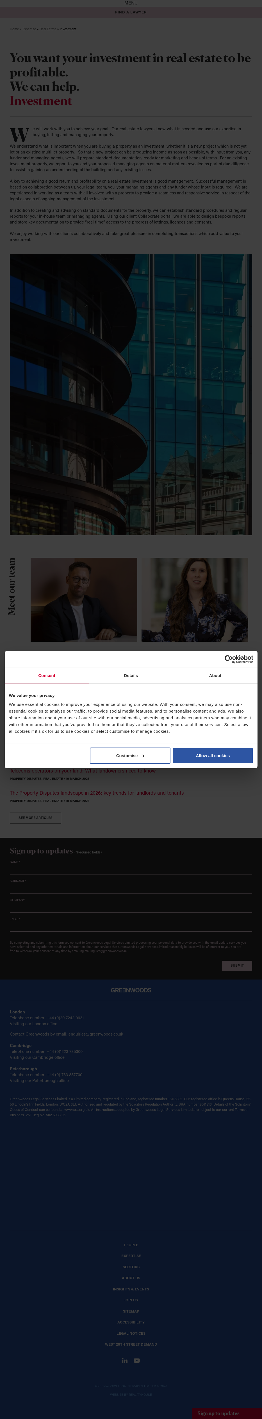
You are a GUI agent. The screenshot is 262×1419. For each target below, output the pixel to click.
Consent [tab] (46, 675)
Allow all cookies (213, 755)
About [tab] (215, 675)
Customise (130, 755)
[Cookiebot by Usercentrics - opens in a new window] (228, 659)
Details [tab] (131, 675)
